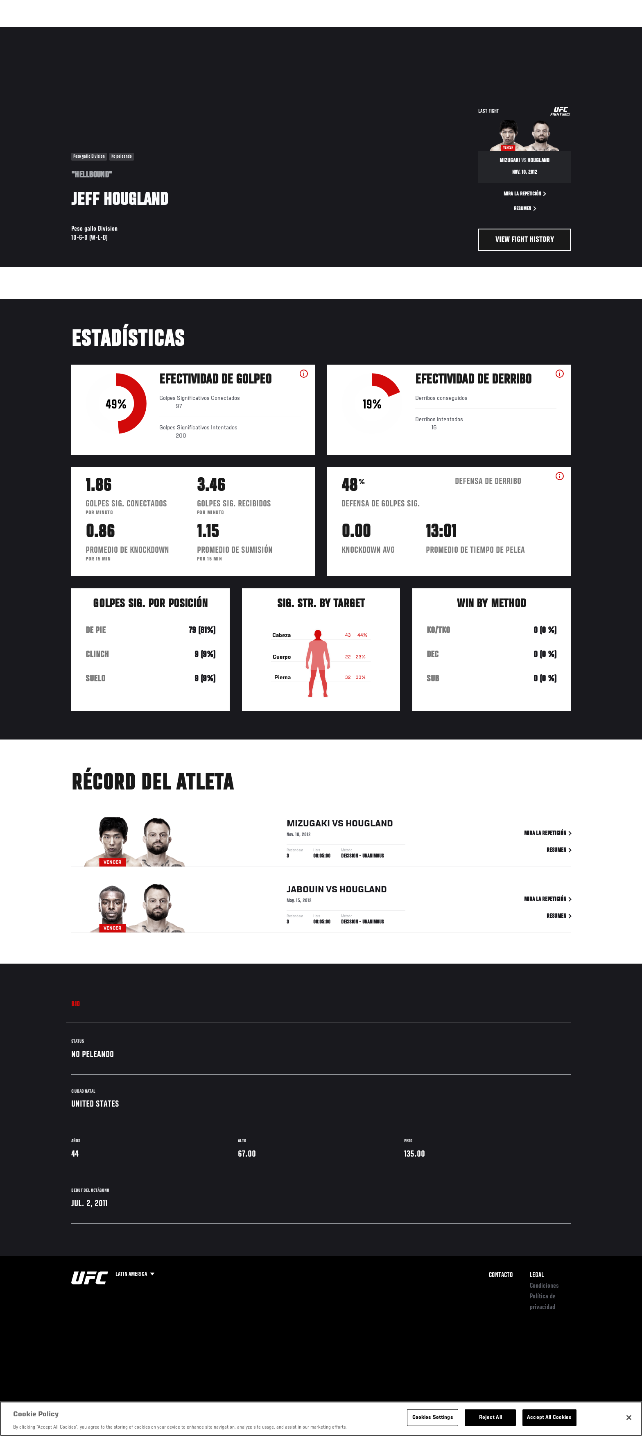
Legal (537, 1275)
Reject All (490, 1417)
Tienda (554, 31)
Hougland (369, 825)
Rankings (98, 31)
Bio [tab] (75, 1004)
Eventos (63, 31)
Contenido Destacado (191, 31)
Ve (517, 31)
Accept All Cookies (549, 1417)
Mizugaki (308, 825)
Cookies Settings (432, 1417)
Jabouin (305, 891)
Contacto (501, 1275)
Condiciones (544, 1286)
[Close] (629, 1418)
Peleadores (138, 31)
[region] (321, 1419)
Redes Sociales (483, 31)
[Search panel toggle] (575, 31)
